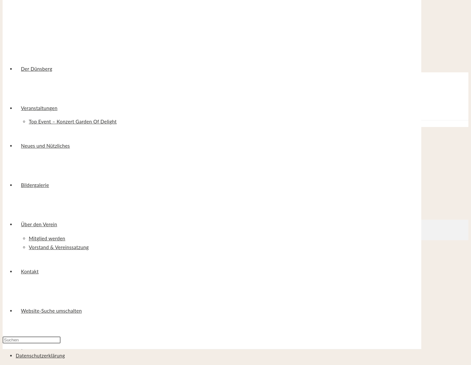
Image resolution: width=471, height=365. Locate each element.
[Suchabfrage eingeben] (32, 340)
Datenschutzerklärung (40, 355)
